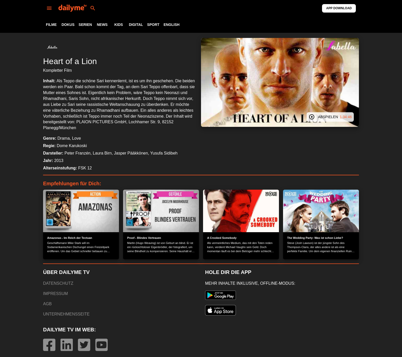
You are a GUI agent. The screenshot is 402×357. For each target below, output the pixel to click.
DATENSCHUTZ (58, 283)
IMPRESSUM (55, 293)
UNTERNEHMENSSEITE (66, 314)
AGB (47, 304)
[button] (52, 47)
